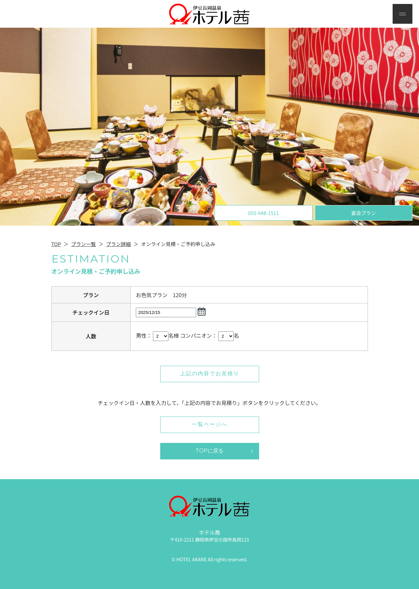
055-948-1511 (263, 212)
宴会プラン (363, 212)
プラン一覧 (83, 243)
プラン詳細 (118, 243)
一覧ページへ (209, 424)
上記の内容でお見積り (209, 373)
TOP (56, 243)
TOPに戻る (209, 451)
